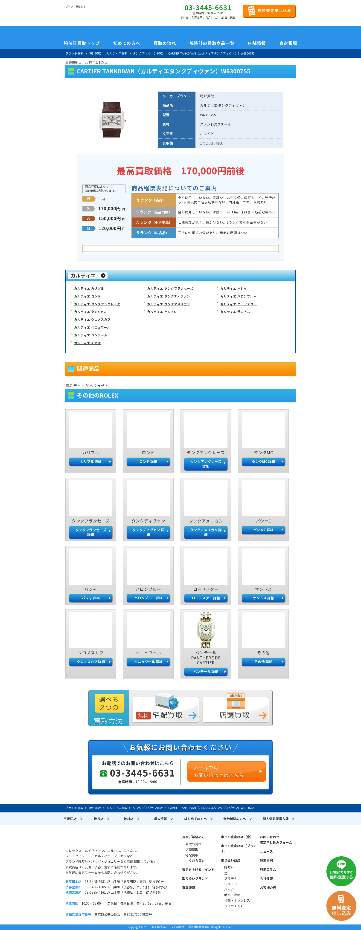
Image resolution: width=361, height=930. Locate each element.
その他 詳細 (263, 662)
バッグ (229, 889)
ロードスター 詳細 (206, 598)
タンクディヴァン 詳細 (148, 532)
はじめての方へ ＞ (198, 819)
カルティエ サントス (235, 312)
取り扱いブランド (195, 879)
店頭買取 (191, 850)
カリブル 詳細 (91, 461)
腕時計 (229, 868)
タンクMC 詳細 (263, 461)
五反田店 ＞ (73, 819)
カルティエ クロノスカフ (92, 320)
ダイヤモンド (234, 906)
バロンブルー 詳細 (148, 598)
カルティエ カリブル (89, 289)
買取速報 (188, 888)
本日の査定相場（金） (237, 837)
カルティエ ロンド (87, 296)
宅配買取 (191, 855)
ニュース (266, 851)
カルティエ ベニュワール (92, 327)
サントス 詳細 (263, 598)
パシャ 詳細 (91, 598)
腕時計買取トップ (82, 43)
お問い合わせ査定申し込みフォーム (276, 840)
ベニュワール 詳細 (148, 662)
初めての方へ (126, 43)
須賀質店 (88, 840)
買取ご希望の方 (193, 837)
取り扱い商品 (230, 860)
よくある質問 (195, 860)
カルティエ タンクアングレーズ (97, 304)
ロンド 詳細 (148, 461)
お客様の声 (268, 888)
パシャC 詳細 (263, 530)
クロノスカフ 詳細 (91, 662)
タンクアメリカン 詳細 (206, 532)
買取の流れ (165, 43)
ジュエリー (232, 884)
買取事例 (266, 860)
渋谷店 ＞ (102, 819)
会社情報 (266, 879)
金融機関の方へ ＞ (237, 819)
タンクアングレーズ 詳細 (205, 463)
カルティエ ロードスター (238, 304)
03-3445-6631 (208, 8)
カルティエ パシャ (233, 289)
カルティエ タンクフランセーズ (170, 289)
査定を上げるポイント (198, 870)
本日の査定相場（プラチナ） (238, 849)
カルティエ (83, 275)
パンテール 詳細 (205, 672)
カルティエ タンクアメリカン (168, 304)
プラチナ (230, 879)
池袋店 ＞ (132, 819)
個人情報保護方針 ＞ (279, 819)
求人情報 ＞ (163, 819)
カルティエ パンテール (90, 335)
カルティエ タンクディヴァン (168, 296)
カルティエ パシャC (161, 312)
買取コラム (268, 869)
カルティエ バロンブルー (238, 296)
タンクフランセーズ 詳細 (90, 532)
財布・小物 (232, 895)
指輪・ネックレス (237, 900)
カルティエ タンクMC (90, 312)
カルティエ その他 (87, 343)
